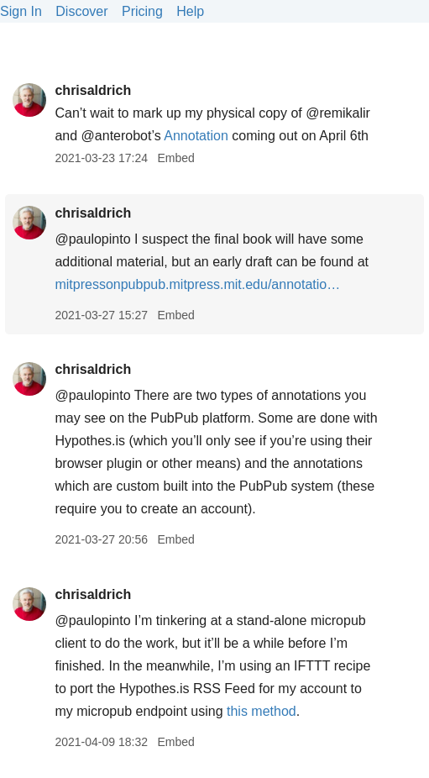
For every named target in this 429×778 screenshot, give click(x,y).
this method (261, 711)
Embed (175, 158)
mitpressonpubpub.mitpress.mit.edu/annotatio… (197, 284)
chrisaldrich (93, 90)
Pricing (142, 11)
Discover (81, 11)
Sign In (21, 11)
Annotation (196, 136)
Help (190, 11)
